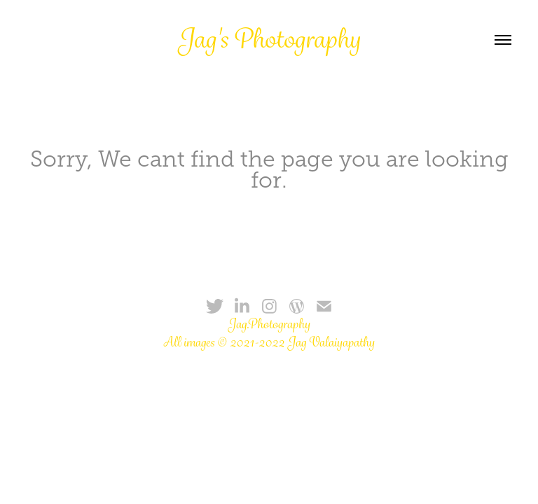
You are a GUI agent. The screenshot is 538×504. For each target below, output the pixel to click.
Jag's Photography (269, 39)
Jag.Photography (269, 324)
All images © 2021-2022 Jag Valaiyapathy (269, 342)
